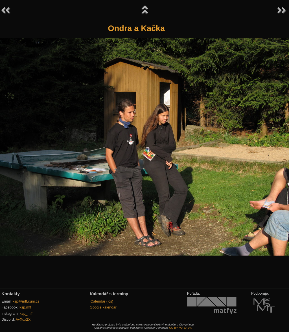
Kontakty (10, 293)
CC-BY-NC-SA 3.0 (180, 327)
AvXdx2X (23, 319)
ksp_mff (26, 313)
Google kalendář (103, 307)
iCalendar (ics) (101, 301)
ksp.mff (25, 307)
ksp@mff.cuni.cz (26, 301)
